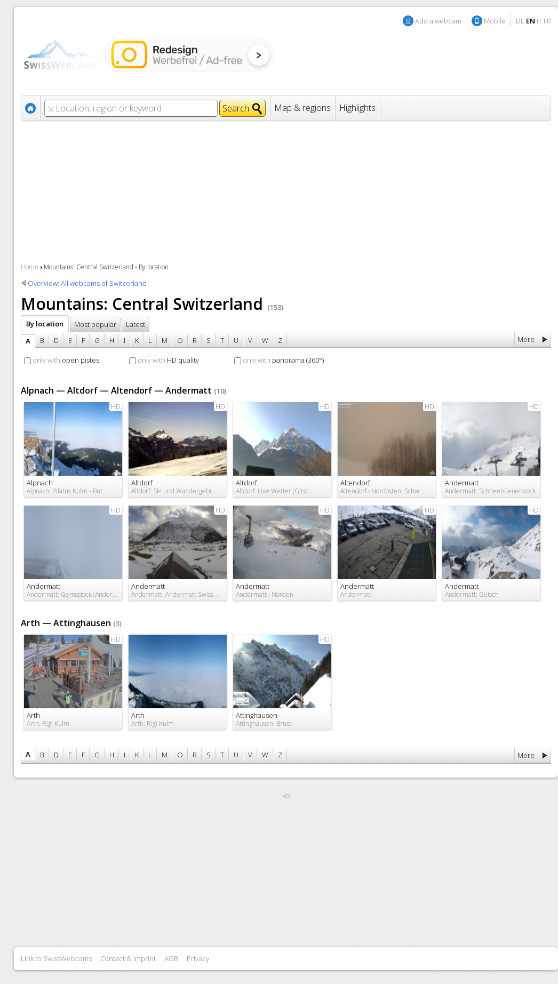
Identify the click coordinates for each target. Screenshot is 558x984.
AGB (171, 958)
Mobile (495, 21)
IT (539, 21)
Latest (135, 324)
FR (547, 21)
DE (520, 21)
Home (29, 266)
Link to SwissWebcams (56, 958)
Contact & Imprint (128, 958)
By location (44, 324)
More (526, 339)
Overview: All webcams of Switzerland (87, 283)
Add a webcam (438, 21)
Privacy (198, 958)
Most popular (95, 324)
